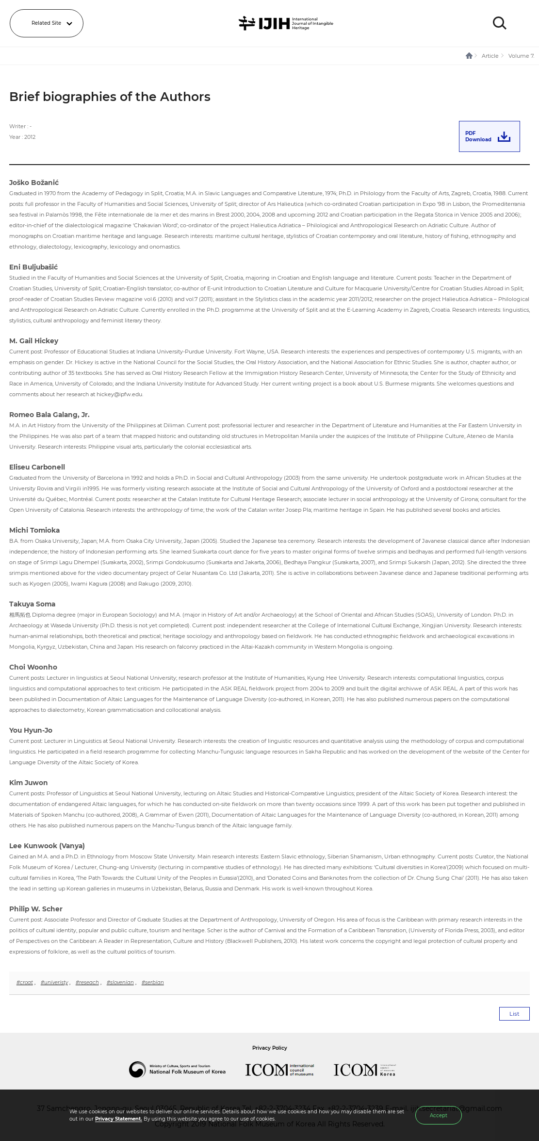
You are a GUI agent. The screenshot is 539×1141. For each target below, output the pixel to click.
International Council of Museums (289, 1069)
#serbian (153, 982)
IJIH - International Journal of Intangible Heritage (287, 23)
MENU (522, 23)
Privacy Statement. (118, 1119)
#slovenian (120, 982)
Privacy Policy (269, 1048)
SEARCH (500, 23)
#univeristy (54, 982)
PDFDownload (478, 136)
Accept (438, 1115)
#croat (24, 982)
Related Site (46, 23)
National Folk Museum (187, 1069)
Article (490, 55)
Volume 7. (521, 55)
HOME (469, 56)
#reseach (87, 982)
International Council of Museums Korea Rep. (374, 1069)
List (514, 1013)
